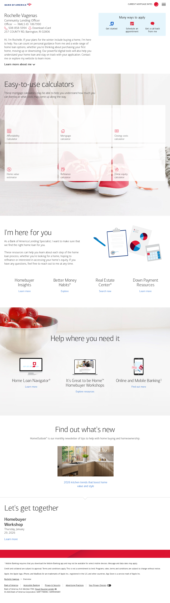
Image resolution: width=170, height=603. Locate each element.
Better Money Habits (64, 282)
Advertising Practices (75, 585)
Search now (105, 291)
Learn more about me (18, 64)
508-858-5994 (15, 28)
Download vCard (39, 28)
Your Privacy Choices (97, 585)
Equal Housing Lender (44, 589)
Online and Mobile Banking (138, 381)
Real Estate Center (105, 282)
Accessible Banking (31, 585)
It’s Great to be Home (85, 383)
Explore (65, 291)
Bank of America (11, 585)
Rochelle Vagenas (11, 579)
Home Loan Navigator (31, 381)
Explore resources (85, 391)
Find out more (130, 387)
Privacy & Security (52, 585)
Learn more (24, 291)
